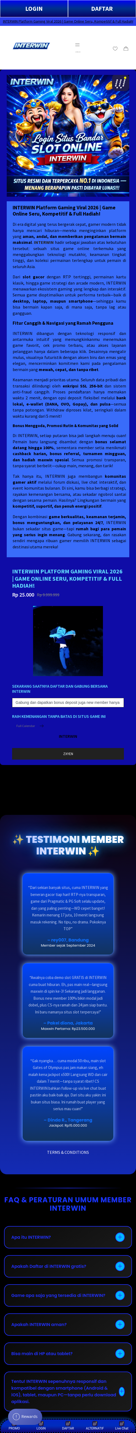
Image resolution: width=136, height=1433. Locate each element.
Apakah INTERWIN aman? (39, 1324)
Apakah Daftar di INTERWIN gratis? (48, 1266)
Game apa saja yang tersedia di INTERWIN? (58, 1295)
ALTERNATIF (95, 1425)
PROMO (14, 1425)
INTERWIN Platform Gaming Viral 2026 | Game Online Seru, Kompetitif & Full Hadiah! (68, 21)
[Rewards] (25, 1417)
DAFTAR (102, 8)
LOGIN (34, 8)
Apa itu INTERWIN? (31, 1237)
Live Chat (121, 1425)
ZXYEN (68, 753)
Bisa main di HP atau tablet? (42, 1354)
